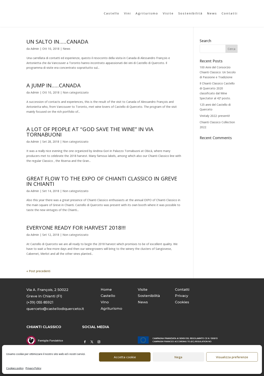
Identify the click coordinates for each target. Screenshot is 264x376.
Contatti (230, 13)
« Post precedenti (38, 271)
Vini (127, 13)
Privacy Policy (33, 368)
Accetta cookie (125, 357)
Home (106, 289)
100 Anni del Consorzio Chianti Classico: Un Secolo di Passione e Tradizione (218, 72)
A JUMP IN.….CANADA (53, 85)
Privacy (181, 296)
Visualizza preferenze (232, 357)
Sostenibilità (190, 13)
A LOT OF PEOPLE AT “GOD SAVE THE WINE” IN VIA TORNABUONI (89, 131)
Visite (168, 13)
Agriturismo (147, 13)
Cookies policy (15, 368)
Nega (178, 357)
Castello (111, 13)
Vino (105, 302)
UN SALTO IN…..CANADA (57, 41)
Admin (35, 49)
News (212, 13)
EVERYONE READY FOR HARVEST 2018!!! (76, 227)
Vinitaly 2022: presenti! (215, 116)
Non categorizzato (76, 92)
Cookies (182, 302)
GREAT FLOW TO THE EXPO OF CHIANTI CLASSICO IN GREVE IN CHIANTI (101, 181)
